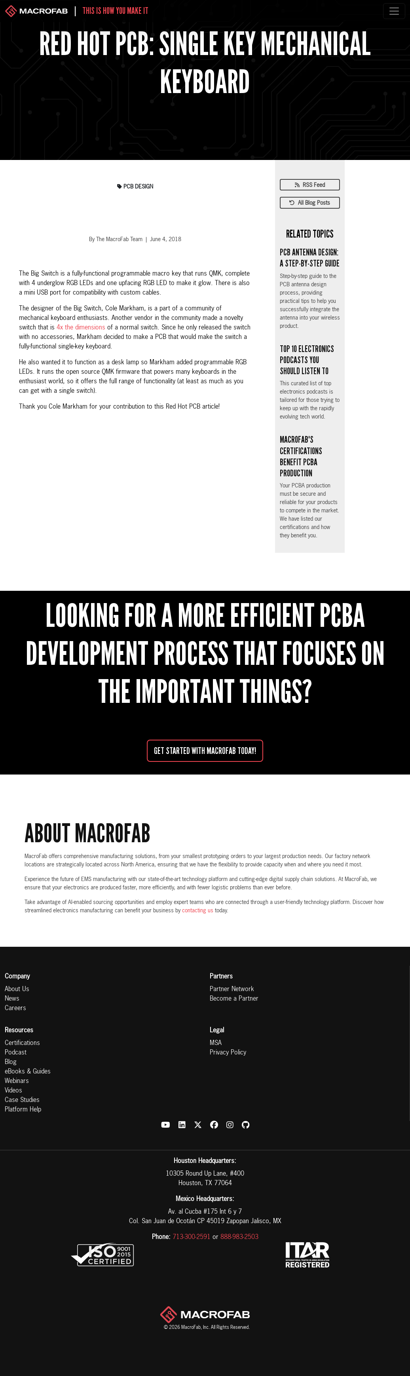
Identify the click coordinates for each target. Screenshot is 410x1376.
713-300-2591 (192, 1237)
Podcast (16, 1053)
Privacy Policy (228, 1053)
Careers (15, 1008)
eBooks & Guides (28, 1072)
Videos (13, 1091)
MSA (216, 1043)
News (12, 999)
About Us (17, 989)
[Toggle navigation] (394, 11)
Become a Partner (234, 999)
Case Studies (22, 1100)
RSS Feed (310, 185)
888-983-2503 (239, 1237)
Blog (11, 1062)
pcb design (135, 187)
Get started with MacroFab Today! (205, 750)
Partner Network (232, 989)
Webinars (17, 1081)
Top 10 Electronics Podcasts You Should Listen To (307, 360)
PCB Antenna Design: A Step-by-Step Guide (310, 258)
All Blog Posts (309, 203)
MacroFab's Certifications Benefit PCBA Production (301, 456)
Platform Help (23, 1110)
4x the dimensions (81, 328)
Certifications (22, 1043)
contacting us (197, 911)
